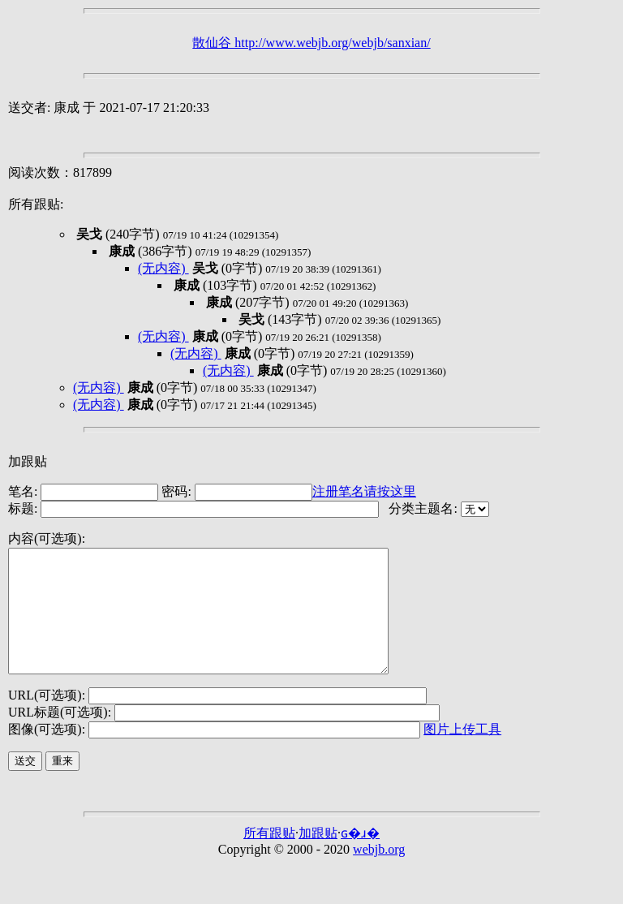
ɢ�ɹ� (360, 857)
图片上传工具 (462, 753)
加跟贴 (27, 461)
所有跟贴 (269, 857)
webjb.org (379, 873)
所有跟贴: (35, 204)
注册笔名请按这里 (364, 491)
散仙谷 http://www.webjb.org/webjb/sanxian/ (311, 43)
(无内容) (163, 268)
